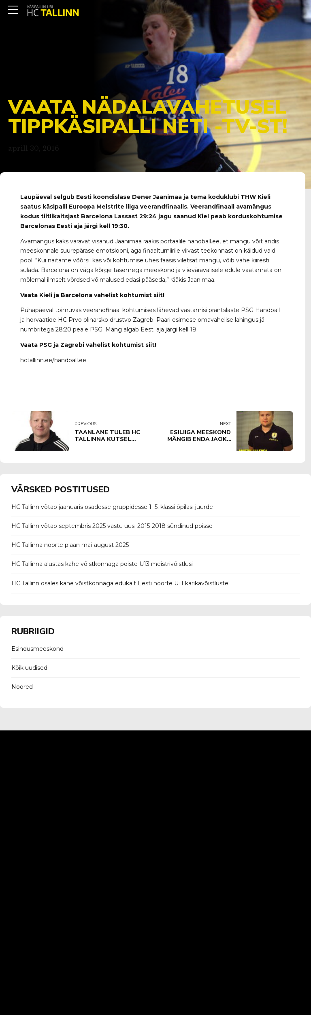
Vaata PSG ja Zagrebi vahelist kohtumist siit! (88, 344)
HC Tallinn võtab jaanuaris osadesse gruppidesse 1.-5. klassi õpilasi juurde (112, 507)
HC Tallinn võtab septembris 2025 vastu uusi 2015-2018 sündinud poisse (112, 526)
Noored (22, 686)
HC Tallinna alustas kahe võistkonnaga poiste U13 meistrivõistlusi (102, 564)
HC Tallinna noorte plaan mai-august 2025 (70, 545)
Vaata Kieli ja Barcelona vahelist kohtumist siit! (92, 295)
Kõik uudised (29, 667)
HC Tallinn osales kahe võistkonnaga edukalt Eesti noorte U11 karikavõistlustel (120, 583)
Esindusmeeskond (37, 648)
